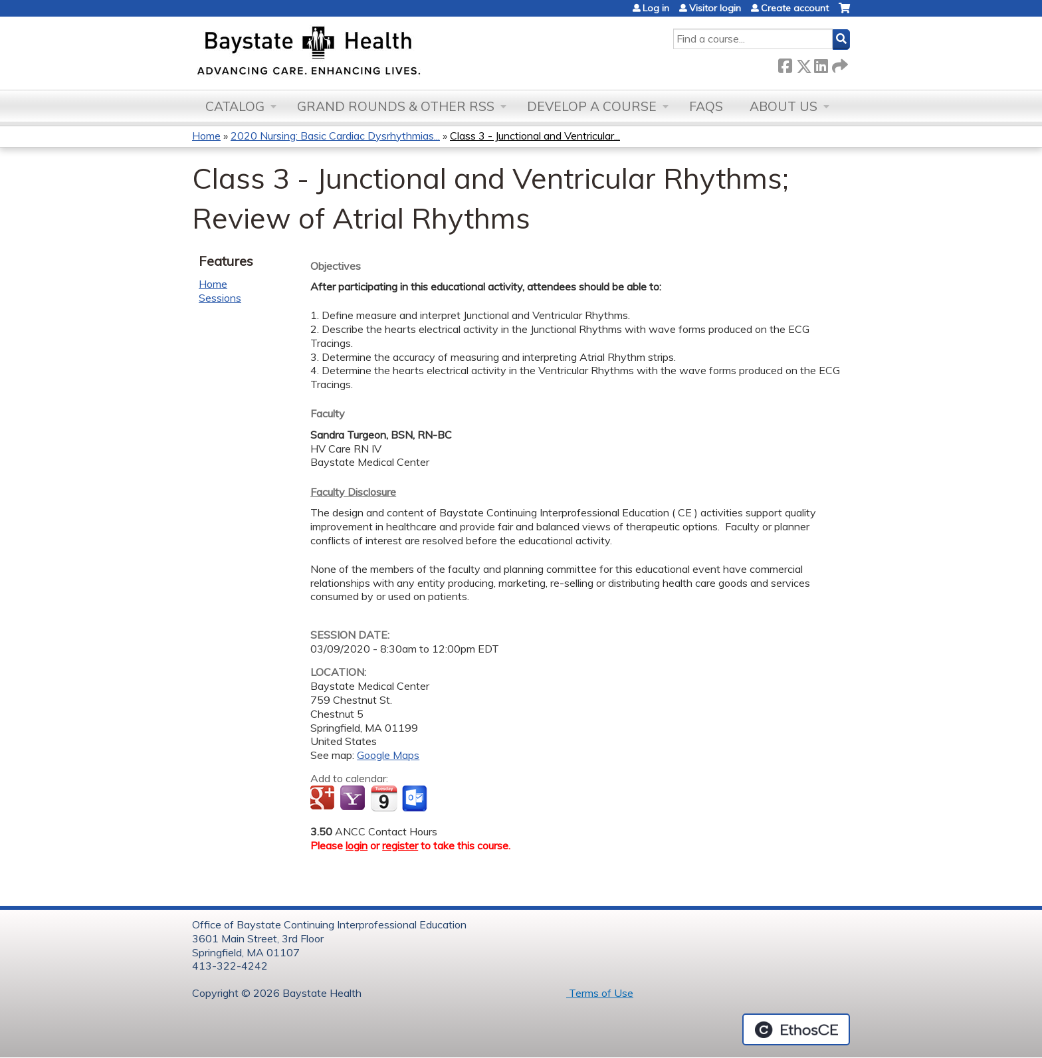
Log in (656, 8)
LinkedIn (820, 63)
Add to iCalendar (383, 798)
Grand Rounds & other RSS (395, 106)
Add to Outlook (415, 799)
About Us (783, 106)
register (400, 845)
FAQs (706, 106)
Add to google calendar (324, 799)
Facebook (784, 63)
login (356, 845)
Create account (795, 8)
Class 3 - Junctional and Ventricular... (535, 135)
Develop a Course (592, 106)
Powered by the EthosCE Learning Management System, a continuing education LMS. (796, 1029)
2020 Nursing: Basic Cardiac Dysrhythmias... (335, 135)
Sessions (220, 297)
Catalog (234, 106)
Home (206, 135)
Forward (838, 63)
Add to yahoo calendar (353, 799)
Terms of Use (599, 993)
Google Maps (388, 755)
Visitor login (715, 8)
